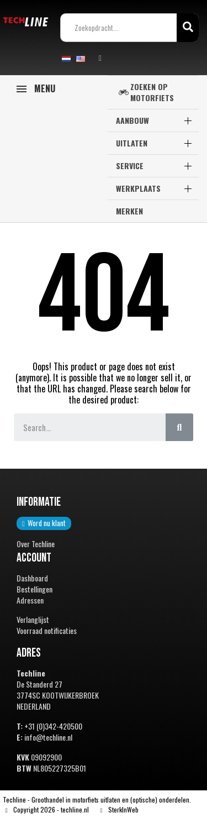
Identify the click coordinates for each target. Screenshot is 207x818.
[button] (44, 523)
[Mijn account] (100, 59)
